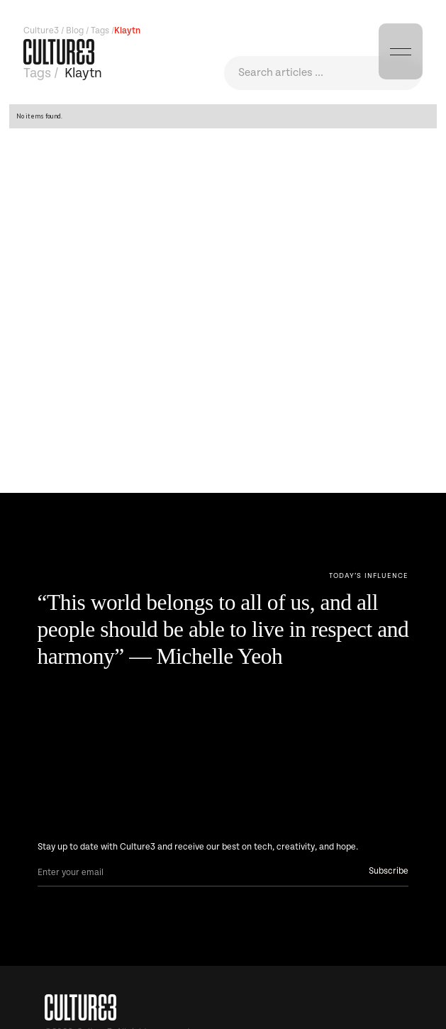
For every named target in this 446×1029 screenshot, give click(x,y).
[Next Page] (369, 576)
